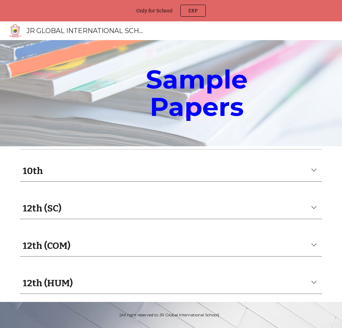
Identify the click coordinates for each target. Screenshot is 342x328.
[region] (171, 10)
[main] (197, 93)
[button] (314, 171)
